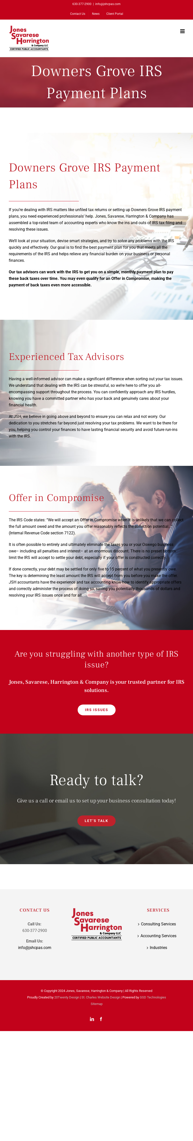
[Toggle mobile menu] (182, 31)
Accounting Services (158, 935)
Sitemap (97, 1004)
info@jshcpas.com (108, 4)
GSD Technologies (153, 997)
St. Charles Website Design (100, 997)
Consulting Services (158, 924)
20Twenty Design (66, 997)
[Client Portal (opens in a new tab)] (114, 13)
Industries (158, 947)
